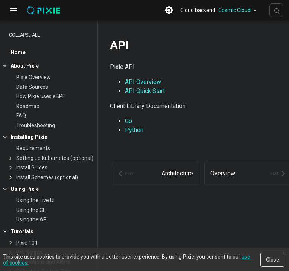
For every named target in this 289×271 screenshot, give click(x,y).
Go (128, 121)
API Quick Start (145, 90)
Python (134, 130)
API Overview (143, 81)
